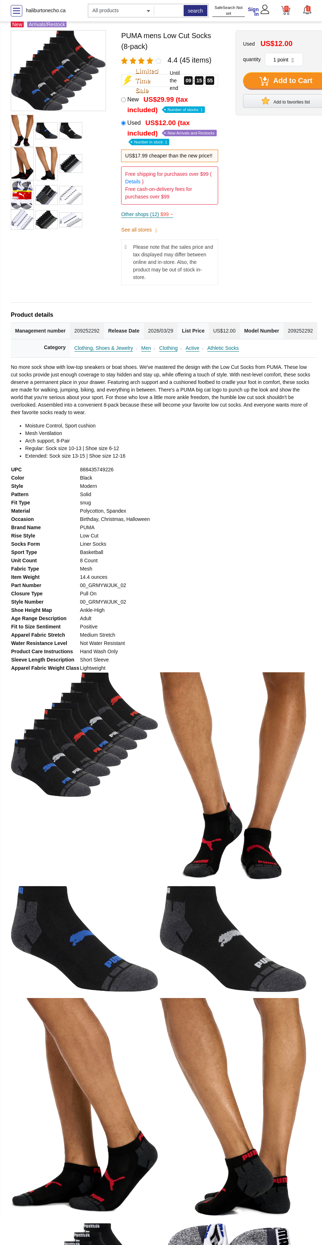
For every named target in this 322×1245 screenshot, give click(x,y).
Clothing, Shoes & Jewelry (103, 348)
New (166, 105)
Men (146, 348)
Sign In (253, 11)
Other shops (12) (147, 214)
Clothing (168, 348)
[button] (307, 9)
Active (192, 348)
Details (133, 181)
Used (172, 132)
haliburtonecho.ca (46, 10)
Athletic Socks (223, 348)
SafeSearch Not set (229, 10)
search (195, 11)
